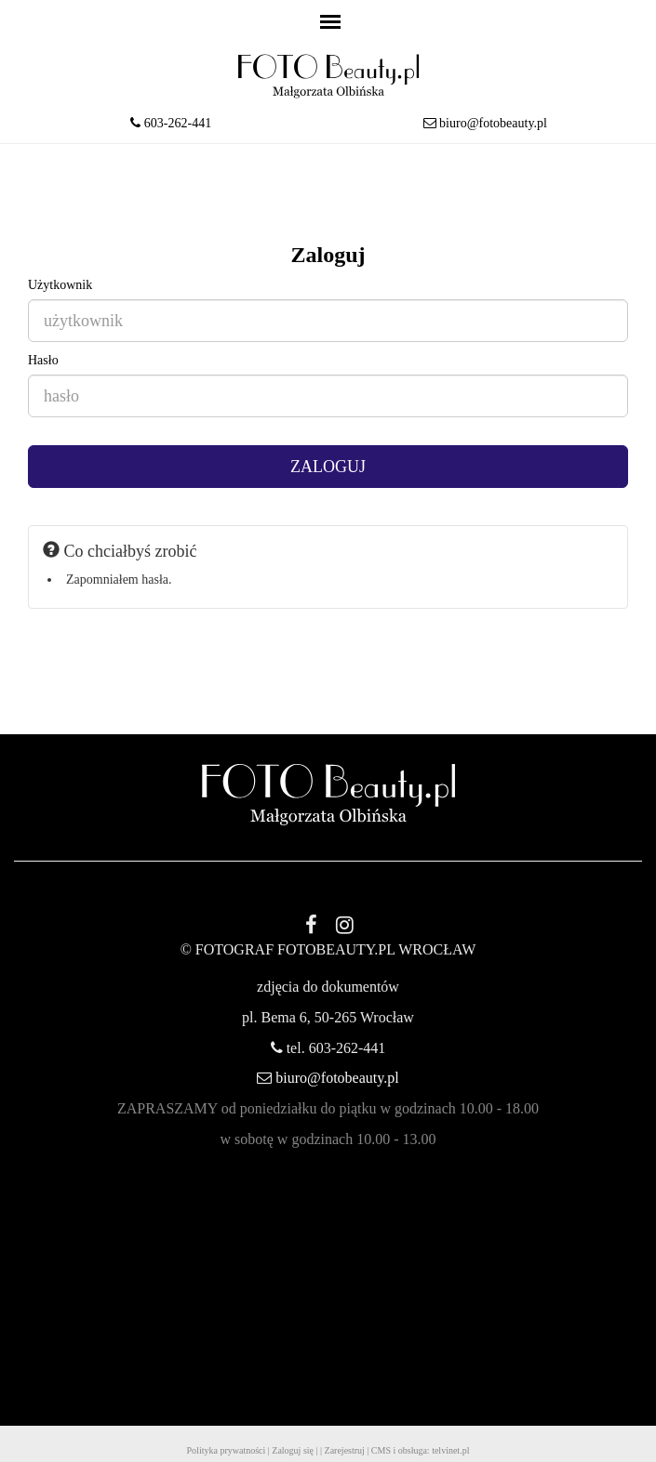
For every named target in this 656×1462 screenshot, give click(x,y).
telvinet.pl (450, 1450)
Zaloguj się (293, 1450)
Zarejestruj (345, 1450)
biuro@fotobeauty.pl (493, 123)
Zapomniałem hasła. (119, 579)
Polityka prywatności (226, 1450)
